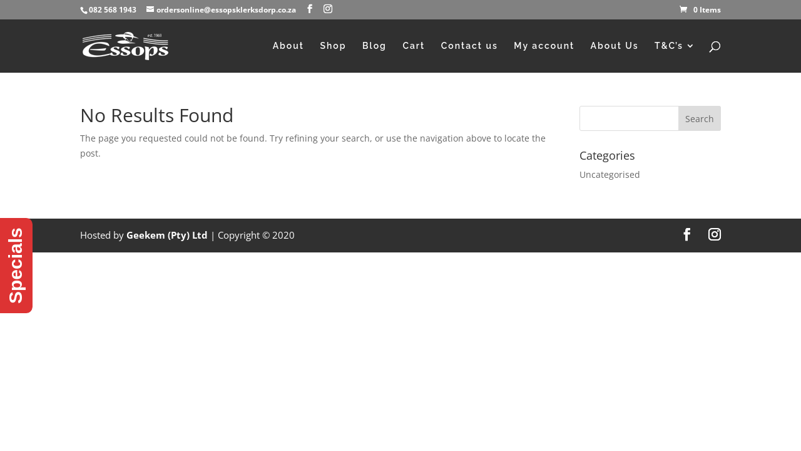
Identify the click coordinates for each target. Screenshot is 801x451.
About (288, 46)
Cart (413, 46)
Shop (333, 46)
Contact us (469, 46)
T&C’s (669, 46)
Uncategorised (609, 174)
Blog (374, 46)
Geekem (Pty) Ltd (167, 235)
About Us (615, 46)
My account (544, 46)
